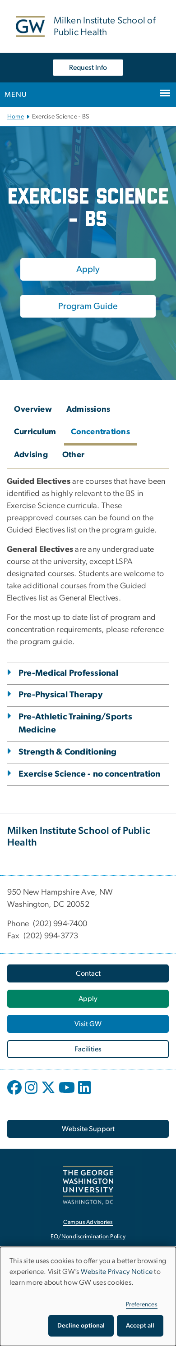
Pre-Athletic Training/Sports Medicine (75, 723)
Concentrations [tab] (100, 432)
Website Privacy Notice (117, 1271)
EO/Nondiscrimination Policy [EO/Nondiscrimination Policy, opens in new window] (88, 1237)
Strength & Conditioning (68, 752)
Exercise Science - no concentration (90, 774)
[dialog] (88, 1296)
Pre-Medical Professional (68, 673)
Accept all (140, 1326)
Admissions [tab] (88, 409)
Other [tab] (73, 455)
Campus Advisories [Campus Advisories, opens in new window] (87, 1222)
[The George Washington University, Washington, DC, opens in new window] (88, 1185)
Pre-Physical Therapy (60, 695)
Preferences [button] (141, 1304)
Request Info (88, 67)
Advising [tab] (31, 455)
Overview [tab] (33, 409)
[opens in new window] (15, 1094)
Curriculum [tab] (35, 432)
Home (15, 117)
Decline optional (81, 1326)
